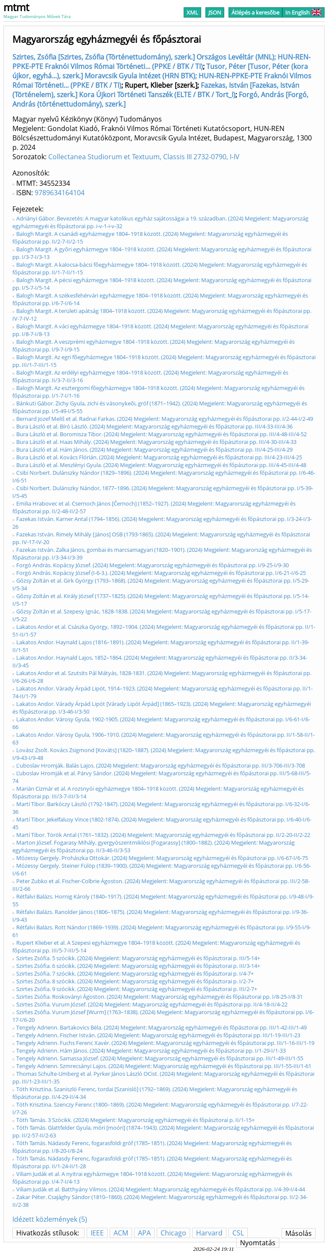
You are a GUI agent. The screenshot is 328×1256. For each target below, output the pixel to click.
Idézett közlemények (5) (49, 1219)
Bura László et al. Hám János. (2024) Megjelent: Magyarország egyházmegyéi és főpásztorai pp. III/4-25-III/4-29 (154, 449)
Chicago (173, 1233)
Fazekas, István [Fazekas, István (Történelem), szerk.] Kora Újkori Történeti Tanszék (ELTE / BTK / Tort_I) (155, 89)
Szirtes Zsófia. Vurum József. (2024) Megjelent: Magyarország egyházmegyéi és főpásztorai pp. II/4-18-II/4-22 (151, 1004)
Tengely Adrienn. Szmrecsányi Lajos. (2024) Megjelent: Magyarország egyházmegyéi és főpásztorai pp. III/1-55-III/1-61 (163, 1066)
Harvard (209, 1233)
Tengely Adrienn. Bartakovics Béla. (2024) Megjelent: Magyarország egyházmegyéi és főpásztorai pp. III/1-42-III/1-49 (161, 1027)
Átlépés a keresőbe (255, 12)
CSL (238, 1233)
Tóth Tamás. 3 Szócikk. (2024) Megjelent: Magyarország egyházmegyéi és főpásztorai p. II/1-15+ (135, 1120)
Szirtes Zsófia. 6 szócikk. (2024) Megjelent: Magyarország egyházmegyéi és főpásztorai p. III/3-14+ (138, 966)
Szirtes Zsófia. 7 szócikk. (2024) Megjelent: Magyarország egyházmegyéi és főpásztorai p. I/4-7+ (135, 973)
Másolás (298, 1233)
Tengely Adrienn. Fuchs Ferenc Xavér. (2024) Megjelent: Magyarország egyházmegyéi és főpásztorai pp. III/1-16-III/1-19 (165, 1043)
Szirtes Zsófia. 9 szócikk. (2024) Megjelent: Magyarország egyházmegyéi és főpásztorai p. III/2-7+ (136, 989)
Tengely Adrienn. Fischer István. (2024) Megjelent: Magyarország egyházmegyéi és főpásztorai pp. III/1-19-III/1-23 (158, 1035)
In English (303, 12)
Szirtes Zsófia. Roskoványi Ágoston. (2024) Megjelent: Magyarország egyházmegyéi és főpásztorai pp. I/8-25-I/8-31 (159, 996)
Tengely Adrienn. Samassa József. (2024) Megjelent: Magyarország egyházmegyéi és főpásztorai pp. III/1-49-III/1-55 (159, 1058)
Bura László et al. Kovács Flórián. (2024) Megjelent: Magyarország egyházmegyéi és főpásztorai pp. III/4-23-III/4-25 (159, 457)
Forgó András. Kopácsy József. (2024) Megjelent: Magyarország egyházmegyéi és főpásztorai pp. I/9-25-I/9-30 (152, 565)
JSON (214, 12)
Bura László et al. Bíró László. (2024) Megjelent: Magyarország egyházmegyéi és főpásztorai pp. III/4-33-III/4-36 (154, 426)
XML (192, 12)
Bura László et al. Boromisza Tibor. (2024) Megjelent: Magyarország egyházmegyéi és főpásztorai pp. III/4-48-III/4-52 (161, 434)
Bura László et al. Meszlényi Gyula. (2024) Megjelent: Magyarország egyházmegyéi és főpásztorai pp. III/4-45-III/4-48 (161, 465)
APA (144, 1233)
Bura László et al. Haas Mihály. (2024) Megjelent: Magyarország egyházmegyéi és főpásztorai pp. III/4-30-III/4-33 (156, 442)
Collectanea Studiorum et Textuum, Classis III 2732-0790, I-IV (144, 156)
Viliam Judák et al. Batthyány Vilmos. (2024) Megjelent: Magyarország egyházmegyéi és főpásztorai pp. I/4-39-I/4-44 (160, 1189)
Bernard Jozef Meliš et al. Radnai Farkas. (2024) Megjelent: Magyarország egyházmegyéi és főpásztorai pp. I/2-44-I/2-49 (164, 419)
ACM (121, 1233)
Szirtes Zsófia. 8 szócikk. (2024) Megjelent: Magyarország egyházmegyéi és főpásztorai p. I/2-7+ (135, 981)
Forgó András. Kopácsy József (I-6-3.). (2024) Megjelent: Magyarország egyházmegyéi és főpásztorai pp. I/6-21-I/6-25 (161, 573)
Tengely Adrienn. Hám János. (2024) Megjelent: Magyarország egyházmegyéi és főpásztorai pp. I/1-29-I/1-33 (151, 1050)
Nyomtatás (257, 1242)
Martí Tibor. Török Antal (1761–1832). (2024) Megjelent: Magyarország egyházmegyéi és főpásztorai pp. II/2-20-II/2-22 (163, 835)
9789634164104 (60, 192)
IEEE (97, 1233)
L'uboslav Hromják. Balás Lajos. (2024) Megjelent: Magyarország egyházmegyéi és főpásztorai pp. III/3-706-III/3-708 (160, 765)
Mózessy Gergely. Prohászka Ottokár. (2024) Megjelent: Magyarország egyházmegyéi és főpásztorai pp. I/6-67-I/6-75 (162, 858)
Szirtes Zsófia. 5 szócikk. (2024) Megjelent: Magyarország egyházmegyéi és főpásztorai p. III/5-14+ (138, 958)
